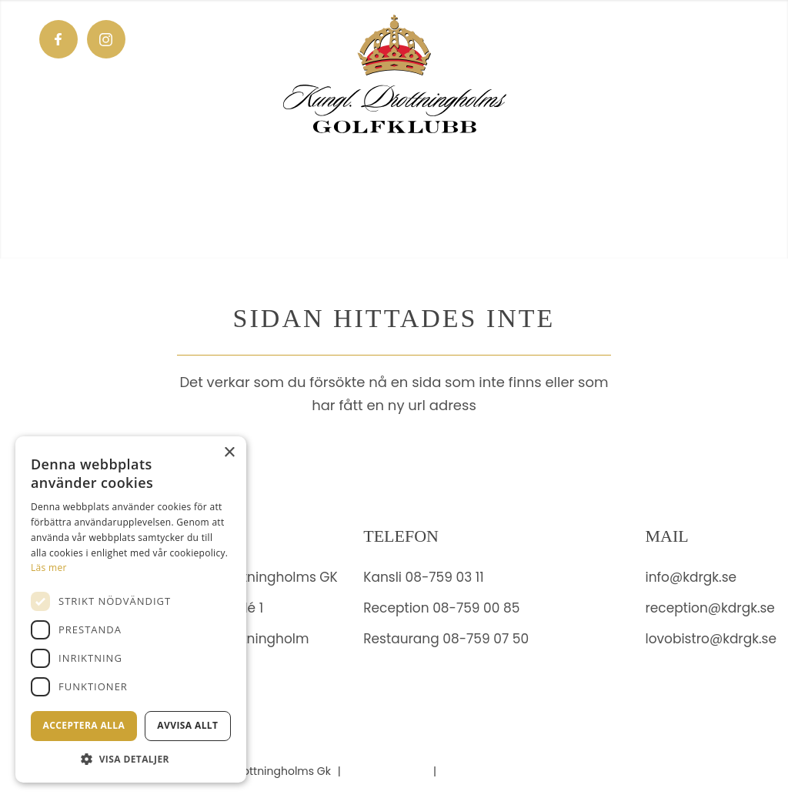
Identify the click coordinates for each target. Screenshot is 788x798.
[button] (131, 759)
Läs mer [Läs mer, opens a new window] (49, 567)
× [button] (229, 453)
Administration (387, 771)
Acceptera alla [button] (84, 725)
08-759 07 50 (485, 638)
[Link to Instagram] (106, 39)
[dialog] (130, 609)
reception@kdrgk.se (709, 608)
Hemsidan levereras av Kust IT (523, 771)
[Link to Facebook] (58, 39)
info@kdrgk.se (690, 577)
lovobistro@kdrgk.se (710, 638)
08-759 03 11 (445, 577)
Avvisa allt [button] (187, 725)
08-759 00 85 (475, 608)
